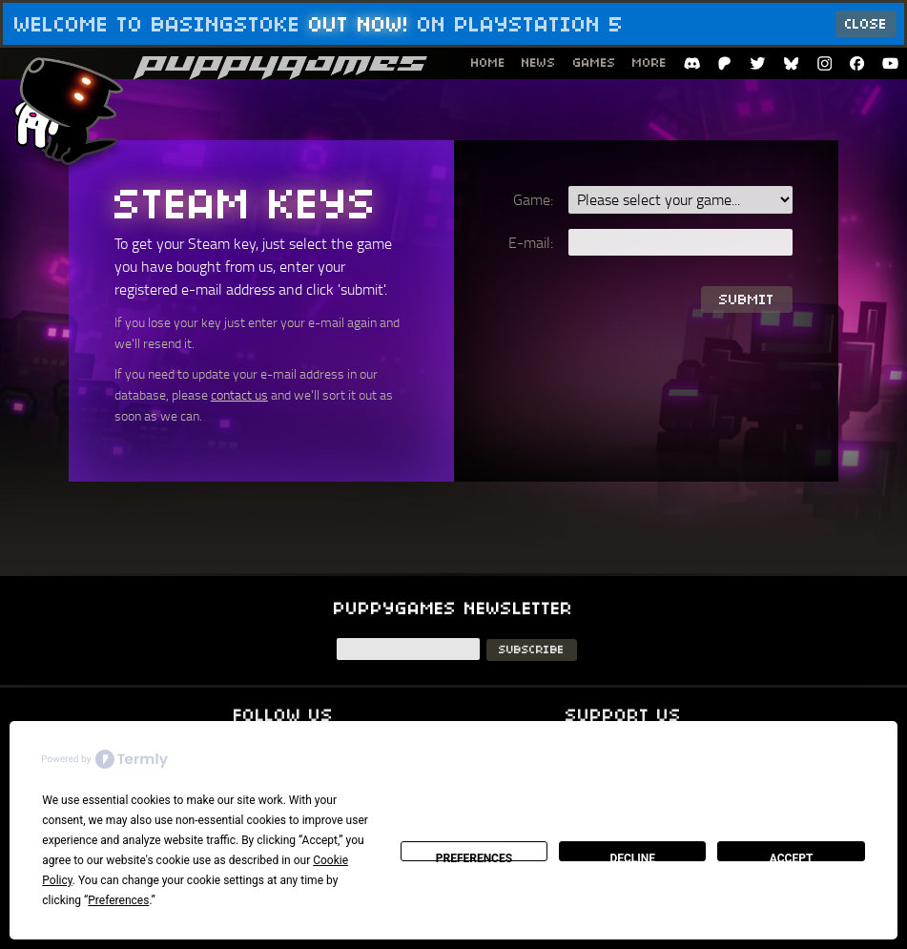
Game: (533, 199)
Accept (792, 856)
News (539, 62)
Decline (632, 856)
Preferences (474, 856)
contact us (239, 394)
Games (594, 62)
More (649, 62)
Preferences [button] (118, 900)
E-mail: (530, 242)
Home (488, 62)
